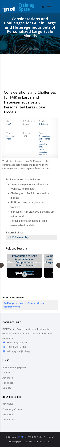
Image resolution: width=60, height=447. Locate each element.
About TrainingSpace (14, 367)
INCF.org (22, 437)
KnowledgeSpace (12, 409)
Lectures (10, 136)
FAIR (41, 141)
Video (8, 139)
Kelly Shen (43, 124)
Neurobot (7, 414)
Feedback (7, 383)
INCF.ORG (7, 404)
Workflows (43, 155)
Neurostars (8, 419)
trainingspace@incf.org (16, 351)
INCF (8, 124)
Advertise (7, 377)
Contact (6, 372)
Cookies (6, 388)
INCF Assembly (19, 237)
